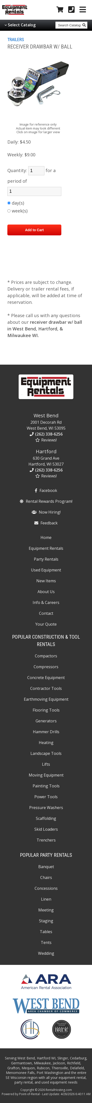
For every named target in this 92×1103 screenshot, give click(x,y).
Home (46, 537)
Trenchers (46, 840)
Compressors (46, 666)
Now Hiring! (46, 512)
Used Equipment (46, 570)
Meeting (46, 910)
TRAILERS (15, 39)
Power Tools (46, 796)
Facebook (46, 490)
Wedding (46, 953)
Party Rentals (46, 559)
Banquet (46, 866)
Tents (46, 942)
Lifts (46, 764)
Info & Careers (46, 602)
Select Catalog (22, 25)
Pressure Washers (46, 807)
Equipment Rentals (46, 548)
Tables (46, 931)
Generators (46, 721)
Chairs (46, 877)
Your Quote (46, 624)
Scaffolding (46, 818)
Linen (46, 899)
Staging (46, 921)
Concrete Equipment (46, 677)
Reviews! (46, 440)
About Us (46, 591)
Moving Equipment (46, 775)
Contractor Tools (46, 688)
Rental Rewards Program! (46, 501)
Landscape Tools (46, 753)
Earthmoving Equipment (46, 699)
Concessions (46, 888)
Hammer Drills (46, 731)
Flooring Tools (46, 710)
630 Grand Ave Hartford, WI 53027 (46, 457)
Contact (46, 613)
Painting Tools (46, 786)
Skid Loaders (46, 829)
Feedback (46, 523)
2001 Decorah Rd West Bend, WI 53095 (46, 421)
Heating (46, 742)
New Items (46, 581)
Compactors (46, 656)
